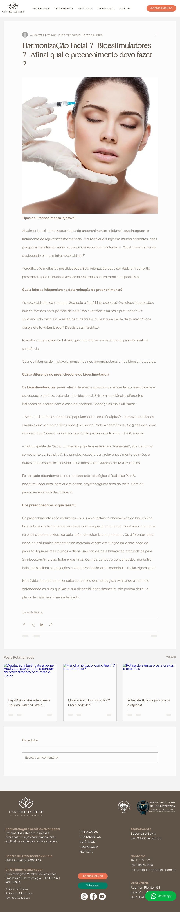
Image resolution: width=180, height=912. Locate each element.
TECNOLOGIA (89, 847)
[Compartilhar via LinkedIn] (42, 625)
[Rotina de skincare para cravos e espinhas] (149, 679)
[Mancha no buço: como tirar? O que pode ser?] (90, 679)
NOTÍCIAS (86, 852)
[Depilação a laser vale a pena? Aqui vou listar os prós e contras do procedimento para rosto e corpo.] (30, 679)
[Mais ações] (156, 35)
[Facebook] (93, 896)
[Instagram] (84, 896)
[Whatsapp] (160, 896)
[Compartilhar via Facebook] (24, 625)
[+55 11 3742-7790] (143, 860)
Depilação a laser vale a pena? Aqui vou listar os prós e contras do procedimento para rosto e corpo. (29, 703)
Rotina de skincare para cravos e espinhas (148, 702)
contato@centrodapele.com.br (153, 870)
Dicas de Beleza (32, 612)
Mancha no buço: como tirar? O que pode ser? (89, 702)
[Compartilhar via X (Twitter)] (33, 625)
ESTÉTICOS (87, 842)
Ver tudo (171, 656)
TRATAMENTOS (90, 837)
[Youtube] (102, 896)
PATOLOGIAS (89, 832)
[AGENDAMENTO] (161, 8)
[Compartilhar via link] (51, 625)
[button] (41, 8)
